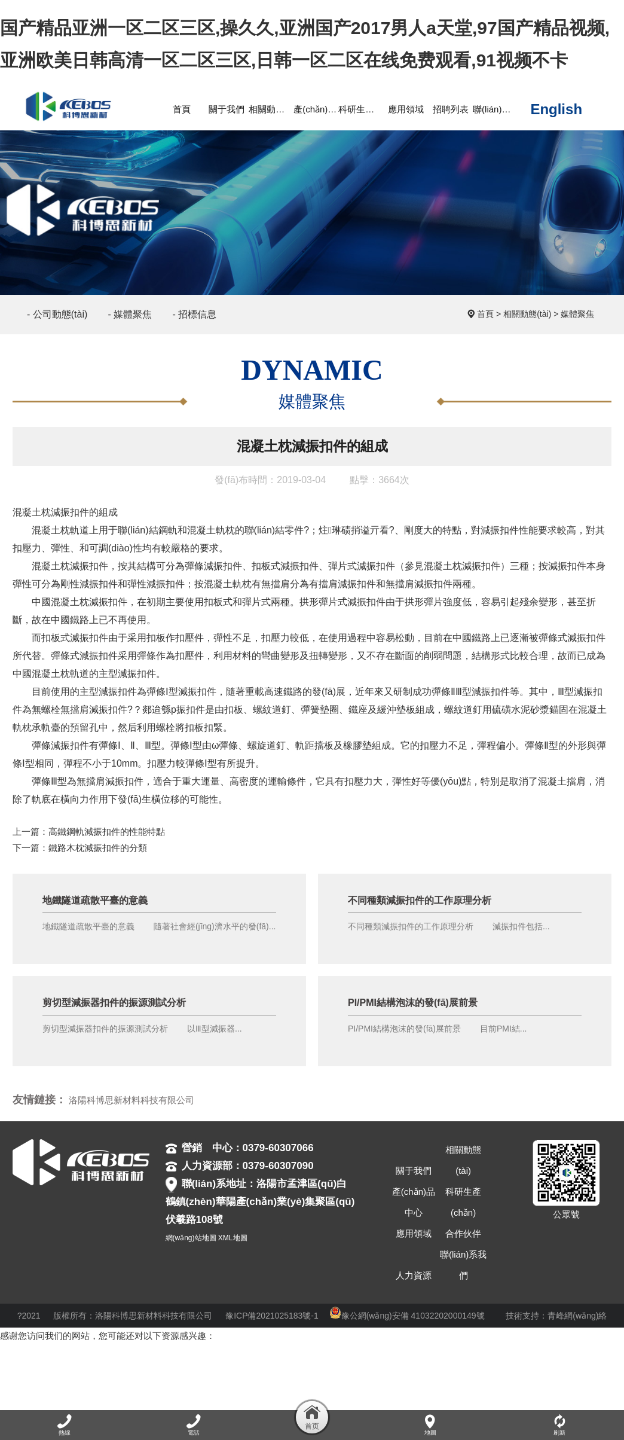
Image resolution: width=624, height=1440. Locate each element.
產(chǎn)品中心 (413, 1202)
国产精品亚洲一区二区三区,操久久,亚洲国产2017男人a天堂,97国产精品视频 (151, 1352)
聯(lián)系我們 (463, 1264)
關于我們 (414, 1171)
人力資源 (414, 1275)
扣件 (133, 781)
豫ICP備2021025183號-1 (272, 1315)
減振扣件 (70, 512)
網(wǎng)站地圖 (191, 1238)
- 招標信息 (194, 314)
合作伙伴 (463, 1233)
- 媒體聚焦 (130, 314)
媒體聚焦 (577, 314)
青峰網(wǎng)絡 (577, 1315)
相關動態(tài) (527, 314)
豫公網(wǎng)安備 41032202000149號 (407, 1315)
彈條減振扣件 (213, 566)
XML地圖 (232, 1238)
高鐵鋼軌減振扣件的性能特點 (106, 831)
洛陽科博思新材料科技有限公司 (131, 1100)
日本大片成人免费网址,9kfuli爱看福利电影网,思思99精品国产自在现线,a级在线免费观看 (268, 1384)
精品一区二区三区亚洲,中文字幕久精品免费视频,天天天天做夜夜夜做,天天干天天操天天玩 (178, 1368)
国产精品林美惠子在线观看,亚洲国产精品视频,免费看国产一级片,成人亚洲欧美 (415, 1400)
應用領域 (414, 1233)
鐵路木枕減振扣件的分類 (97, 848)
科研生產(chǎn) (463, 1202)
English (556, 110)
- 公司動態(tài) (57, 314)
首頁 (485, 314)
